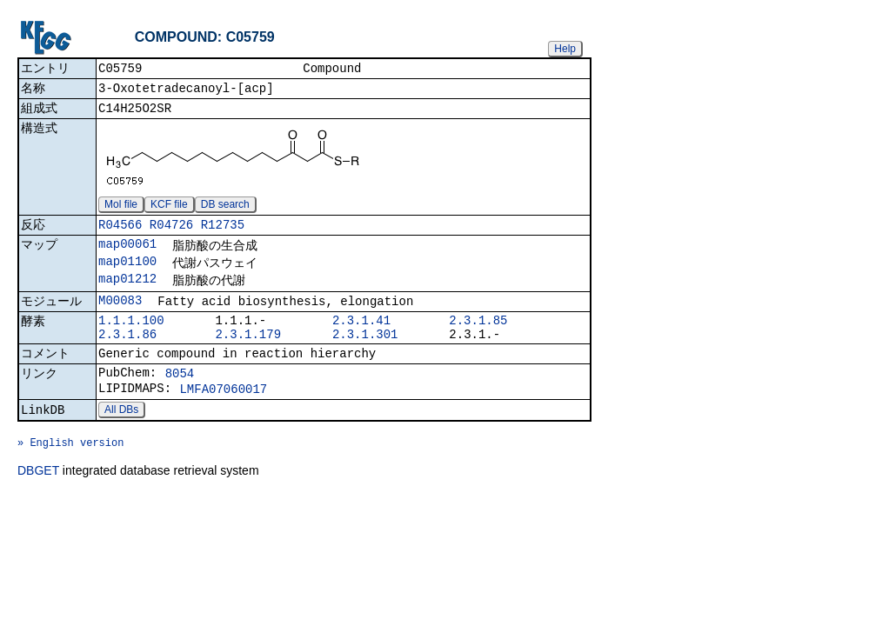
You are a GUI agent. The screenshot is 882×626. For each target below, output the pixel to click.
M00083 (120, 316)
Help (565, 49)
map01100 (127, 273)
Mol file (120, 211)
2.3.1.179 (248, 355)
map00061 (127, 254)
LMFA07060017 (223, 417)
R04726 (171, 233)
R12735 (222, 233)
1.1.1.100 (131, 338)
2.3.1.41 (361, 338)
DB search (225, 211)
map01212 (127, 292)
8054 (180, 398)
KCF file (169, 211)
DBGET (38, 509)
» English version (70, 477)
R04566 (120, 233)
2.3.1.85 (478, 338)
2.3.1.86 (127, 355)
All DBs (121, 440)
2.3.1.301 (365, 355)
